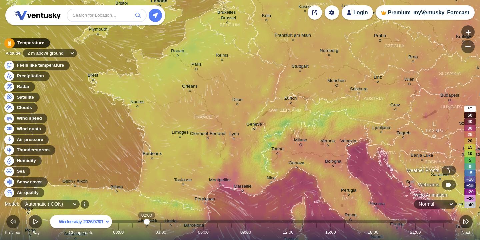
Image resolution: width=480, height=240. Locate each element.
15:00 (330, 232)
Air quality (24, 193)
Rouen (177, 51)
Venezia (348, 141)
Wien (409, 80)
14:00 (316, 232)
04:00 (175, 232)
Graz (395, 105)
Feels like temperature (36, 65)
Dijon (237, 100)
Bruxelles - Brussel (227, 16)
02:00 (146, 232)
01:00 (132, 232)
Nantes (137, 102)
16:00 (344, 232)
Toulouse (183, 180)
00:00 (118, 232)
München (336, 81)
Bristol (121, 4)
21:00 (415, 232)
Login (360, 12)
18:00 (373, 232)
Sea (17, 171)
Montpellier (220, 180)
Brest (93, 76)
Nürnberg (329, 51)
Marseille (243, 187)
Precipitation (26, 76)
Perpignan (205, 199)
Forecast (458, 12)
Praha (380, 36)
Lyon (234, 134)
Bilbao (116, 187)
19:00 (387, 232)
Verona (328, 141)
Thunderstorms (29, 150)
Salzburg (359, 89)
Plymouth (98, 30)
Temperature (26, 43)
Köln (266, 16)
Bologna (333, 162)
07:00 (217, 232)
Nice (271, 178)
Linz (378, 78)
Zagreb (403, 133)
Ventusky (36, 15)
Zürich (290, 99)
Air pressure (26, 140)
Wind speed (25, 118)
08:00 (231, 232)
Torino (277, 149)
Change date (81, 226)
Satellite (21, 97)
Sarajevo (440, 175)
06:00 (203, 232)
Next (466, 226)
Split (410, 182)
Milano (300, 141)
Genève (254, 125)
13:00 (302, 232)
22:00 (429, 232)
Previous (13, 226)
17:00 (359, 232)
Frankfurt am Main (293, 36)
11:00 (274, 232)
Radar (19, 87)
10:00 (260, 232)
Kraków (463, 37)
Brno (413, 57)
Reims (222, 56)
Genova (296, 163)
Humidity (22, 161)
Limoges (180, 133)
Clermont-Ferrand (207, 134)
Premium (399, 12)
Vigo (28, 209)
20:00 (401, 232)
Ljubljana (381, 128)
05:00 (189, 232)
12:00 (288, 232)
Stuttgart (300, 67)
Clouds (20, 108)
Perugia (348, 191)
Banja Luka (422, 156)
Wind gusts (25, 129)
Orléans (190, 87)
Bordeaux (152, 154)
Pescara (376, 204)
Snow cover (25, 182)
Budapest (449, 96)
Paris (196, 65)
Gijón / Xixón (75, 182)
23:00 (443, 232)
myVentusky (428, 12)
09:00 (245, 232)
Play (35, 226)
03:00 (160, 232)
